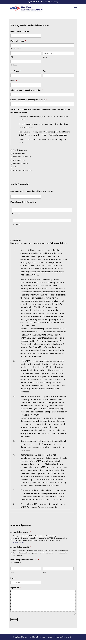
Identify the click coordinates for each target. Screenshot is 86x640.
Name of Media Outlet (20, 31)
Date (13, 578)
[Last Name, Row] (42, 220)
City (12, 57)
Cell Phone (15, 71)
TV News (16, 167)
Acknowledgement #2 (20, 547)
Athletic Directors (37, 637)
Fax (44, 71)
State (45, 57)
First (12, 572)
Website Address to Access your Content (28, 100)
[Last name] (58, 568)
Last (44, 572)
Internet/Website (19, 160)
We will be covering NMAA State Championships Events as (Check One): (41, 109)
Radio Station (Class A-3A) (22, 157)
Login (50, 637)
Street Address (16, 49)
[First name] (25, 568)
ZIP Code (14, 65)
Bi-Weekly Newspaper (21, 163)
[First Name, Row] (42, 210)
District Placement (63, 637)
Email (13, 81)
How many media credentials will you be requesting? (32, 191)
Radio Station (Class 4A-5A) (22, 170)
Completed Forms (20, 637)
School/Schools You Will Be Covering (26, 90)
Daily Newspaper (19, 153)
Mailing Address (18, 41)
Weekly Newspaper (20, 150)
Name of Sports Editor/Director (24, 560)
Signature (15, 588)
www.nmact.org (18, 542)
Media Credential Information (23, 202)
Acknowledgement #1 (20, 532)
